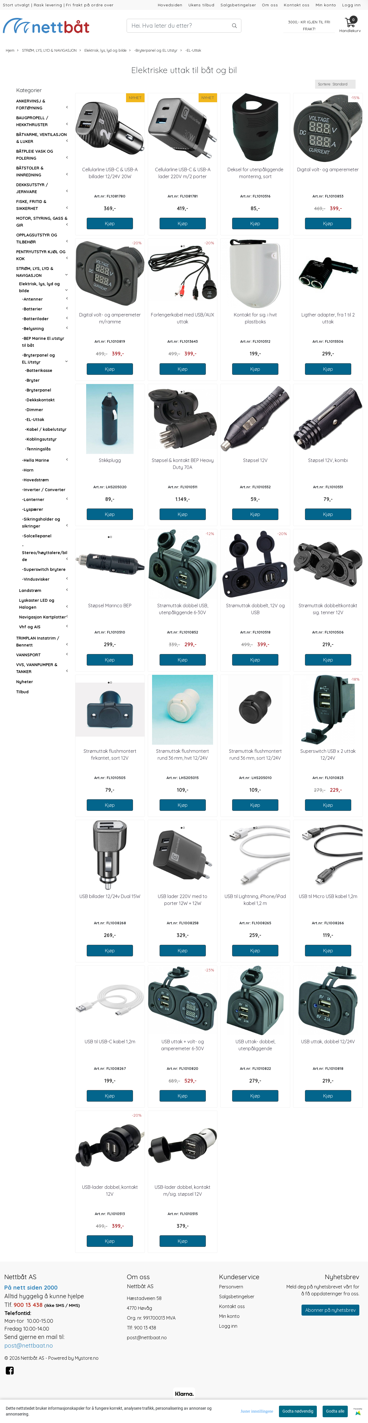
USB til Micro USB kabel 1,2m (328, 896)
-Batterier (32, 309)
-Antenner (32, 299)
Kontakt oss (296, 4)
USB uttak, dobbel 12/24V (328, 1041)
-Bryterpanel (38, 390)
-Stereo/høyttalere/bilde (44, 552)
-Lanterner (33, 499)
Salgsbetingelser (238, 4)
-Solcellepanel (36, 536)
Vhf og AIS (29, 626)
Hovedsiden (170, 4)
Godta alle (335, 1411)
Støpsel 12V (255, 460)
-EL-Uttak (190, 50)
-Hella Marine (35, 460)
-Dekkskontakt (40, 400)
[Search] (184, 26)
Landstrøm (30, 590)
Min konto (326, 4)
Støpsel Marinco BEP (110, 605)
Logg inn (351, 4)
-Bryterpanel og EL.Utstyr (153, 50)
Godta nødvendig (297, 1411)
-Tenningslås (38, 449)
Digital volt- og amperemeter (328, 169)
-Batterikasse (38, 370)
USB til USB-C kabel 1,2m (110, 1041)
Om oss (270, 4)
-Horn (28, 470)
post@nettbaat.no (147, 1337)
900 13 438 (145, 1328)
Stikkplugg (110, 460)
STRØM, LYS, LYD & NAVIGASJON (47, 50)
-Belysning (33, 328)
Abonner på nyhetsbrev (330, 1310)
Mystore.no (87, 1358)
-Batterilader (35, 318)
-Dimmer (34, 409)
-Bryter (32, 380)
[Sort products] (335, 84)
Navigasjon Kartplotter (42, 617)
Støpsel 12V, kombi (328, 460)
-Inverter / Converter (43, 489)
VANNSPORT (28, 655)
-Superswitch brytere (44, 569)
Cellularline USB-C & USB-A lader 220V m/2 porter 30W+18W (182, 176)
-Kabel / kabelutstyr (45, 429)
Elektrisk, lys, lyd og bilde (103, 50)
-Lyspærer (32, 509)
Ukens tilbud (201, 4)
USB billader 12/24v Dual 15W (109, 896)
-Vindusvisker (35, 579)
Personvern (231, 1287)
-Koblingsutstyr (41, 439)
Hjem (10, 50)
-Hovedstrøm (35, 480)
